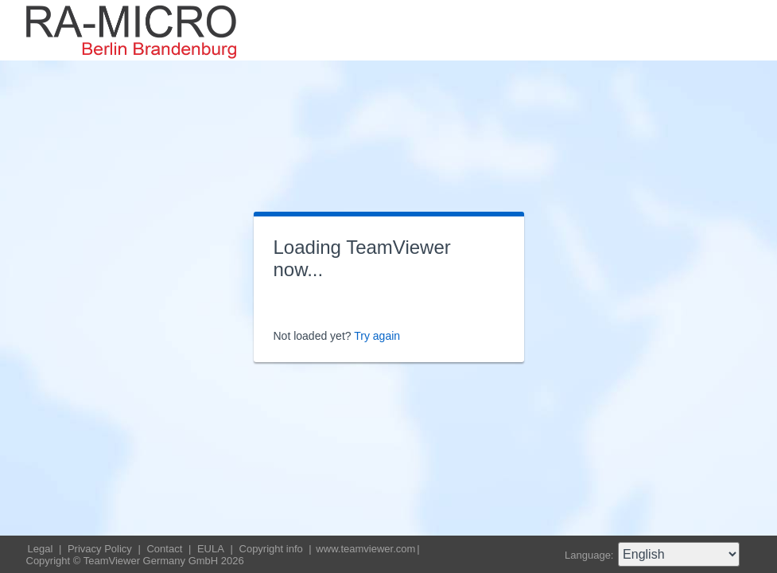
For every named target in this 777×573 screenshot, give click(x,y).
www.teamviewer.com (365, 549)
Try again (377, 335)
